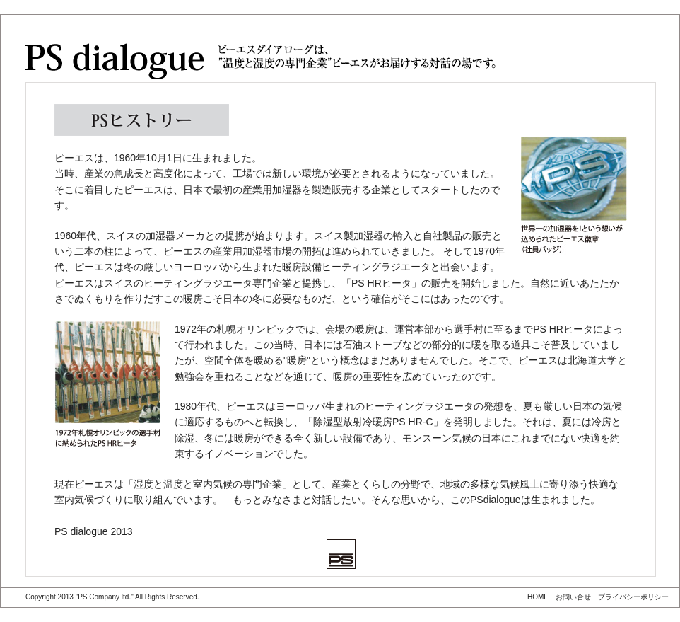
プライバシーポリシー (633, 597)
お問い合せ (573, 597)
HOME (538, 597)
